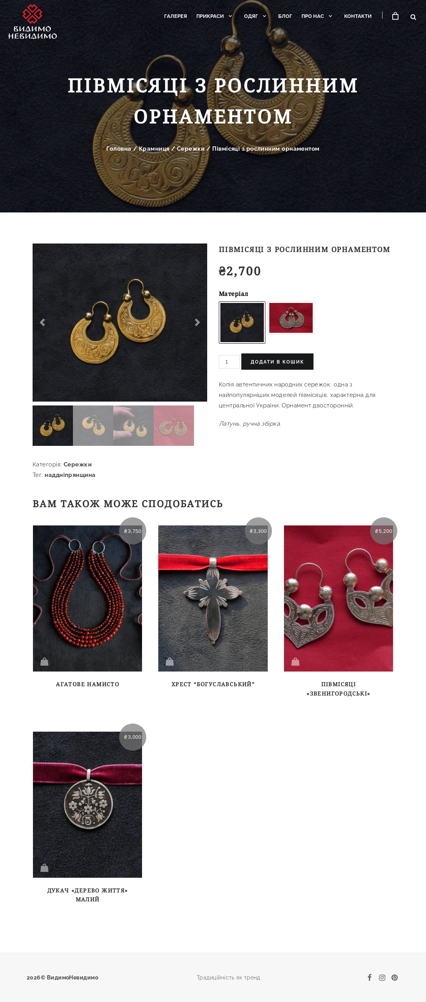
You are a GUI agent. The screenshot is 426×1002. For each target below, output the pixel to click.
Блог (283, 16)
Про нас (310, 16)
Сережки (191, 148)
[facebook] (369, 977)
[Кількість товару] (229, 362)
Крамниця (154, 148)
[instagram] (382, 977)
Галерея (173, 16)
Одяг (249, 16)
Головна (118, 148)
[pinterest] (394, 977)
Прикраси (208, 16)
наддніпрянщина (70, 474)
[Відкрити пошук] (413, 17)
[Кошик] (394, 16)
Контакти (355, 16)
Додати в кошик (277, 362)
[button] (42, 323)
